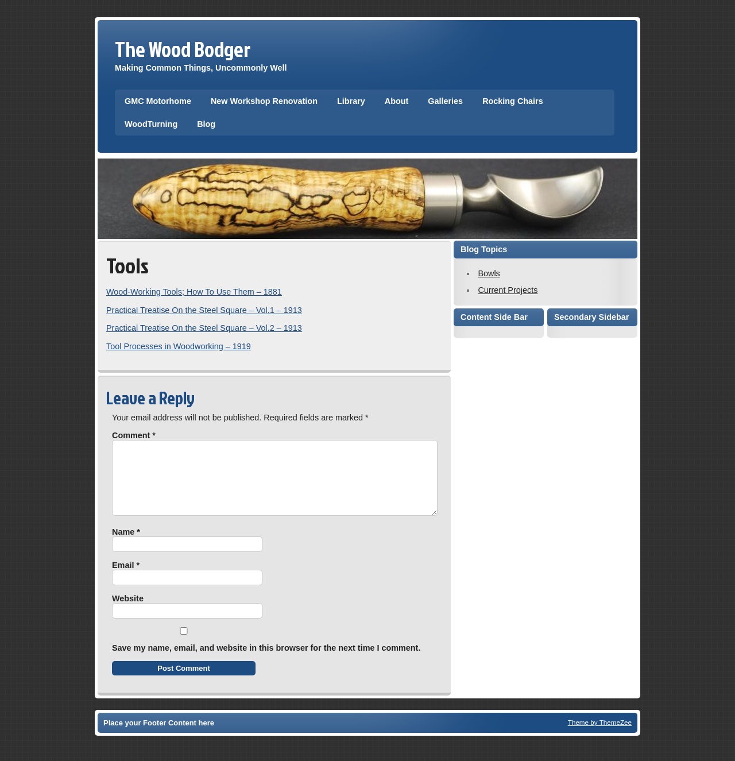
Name (126, 545)
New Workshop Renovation (264, 101)
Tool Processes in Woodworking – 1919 (178, 346)
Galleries (445, 101)
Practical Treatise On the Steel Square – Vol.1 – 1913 (204, 310)
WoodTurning (151, 124)
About (397, 101)
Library (351, 101)
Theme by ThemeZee (600, 736)
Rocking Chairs (512, 101)
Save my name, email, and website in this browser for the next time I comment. (266, 661)
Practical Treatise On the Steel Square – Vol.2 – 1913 (204, 328)
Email (126, 579)
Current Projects (507, 290)
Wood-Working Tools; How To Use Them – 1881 (194, 291)
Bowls (489, 273)
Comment (134, 435)
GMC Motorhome (158, 101)
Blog (206, 124)
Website (128, 612)
